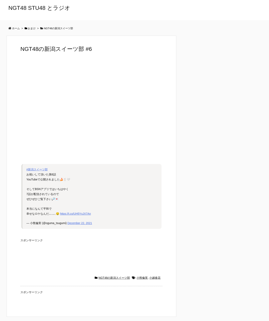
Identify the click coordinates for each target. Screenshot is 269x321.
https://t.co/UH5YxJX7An (75, 213)
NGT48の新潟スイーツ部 (114, 277)
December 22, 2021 (79, 223)
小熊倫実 (142, 277)
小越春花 (155, 277)
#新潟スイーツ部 (37, 169)
